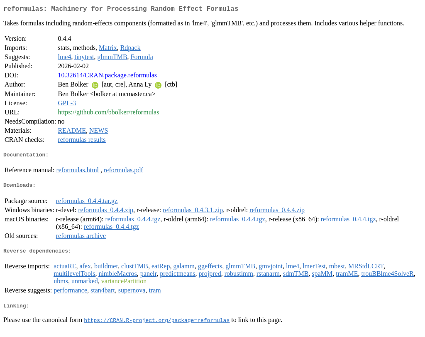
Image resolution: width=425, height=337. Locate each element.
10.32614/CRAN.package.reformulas (107, 76)
